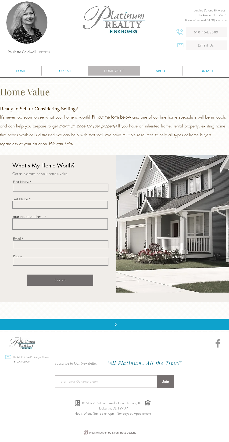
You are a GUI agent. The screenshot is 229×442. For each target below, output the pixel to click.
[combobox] (60, 224)
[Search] (60, 280)
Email (17, 238)
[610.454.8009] (206, 32)
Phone (17, 256)
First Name (21, 182)
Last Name (20, 199)
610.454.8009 (21, 361)
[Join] (165, 381)
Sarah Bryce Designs (123, 432)
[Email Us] (206, 45)
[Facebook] (217, 343)
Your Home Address (27, 216)
